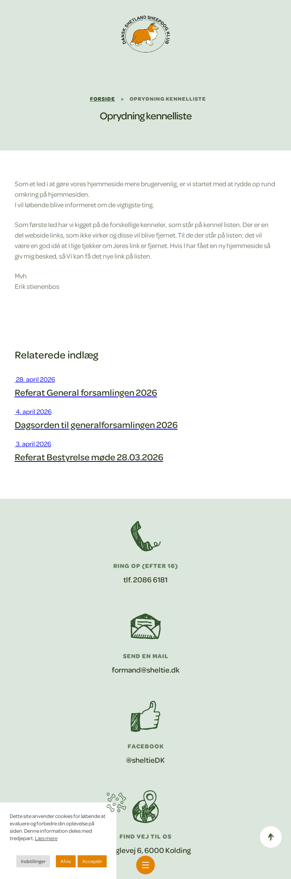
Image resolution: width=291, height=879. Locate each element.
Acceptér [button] (92, 861)
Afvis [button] (66, 861)
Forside (102, 98)
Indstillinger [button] (33, 861)
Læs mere (46, 838)
